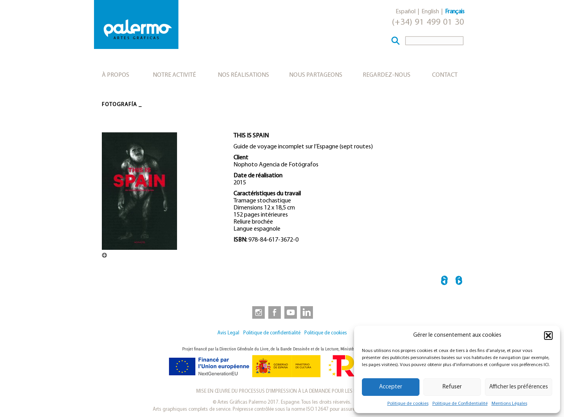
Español (406, 12)
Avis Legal (228, 333)
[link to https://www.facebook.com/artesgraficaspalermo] (274, 312)
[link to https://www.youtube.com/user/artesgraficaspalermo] (290, 312)
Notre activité (174, 75)
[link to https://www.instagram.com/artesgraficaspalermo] (257, 312)
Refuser (452, 387)
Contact (444, 75)
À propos (115, 75)
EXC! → (459, 281)
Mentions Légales (509, 403)
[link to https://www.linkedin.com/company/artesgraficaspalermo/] (307, 312)
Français (454, 12)
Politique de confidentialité (271, 333)
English (430, 12)
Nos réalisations (243, 75)
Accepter (390, 387)
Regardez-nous (386, 75)
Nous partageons (315, 75)
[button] (548, 335)
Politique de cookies (407, 403)
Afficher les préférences (518, 387)
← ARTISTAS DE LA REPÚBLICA (444, 281)
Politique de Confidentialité (460, 403)
